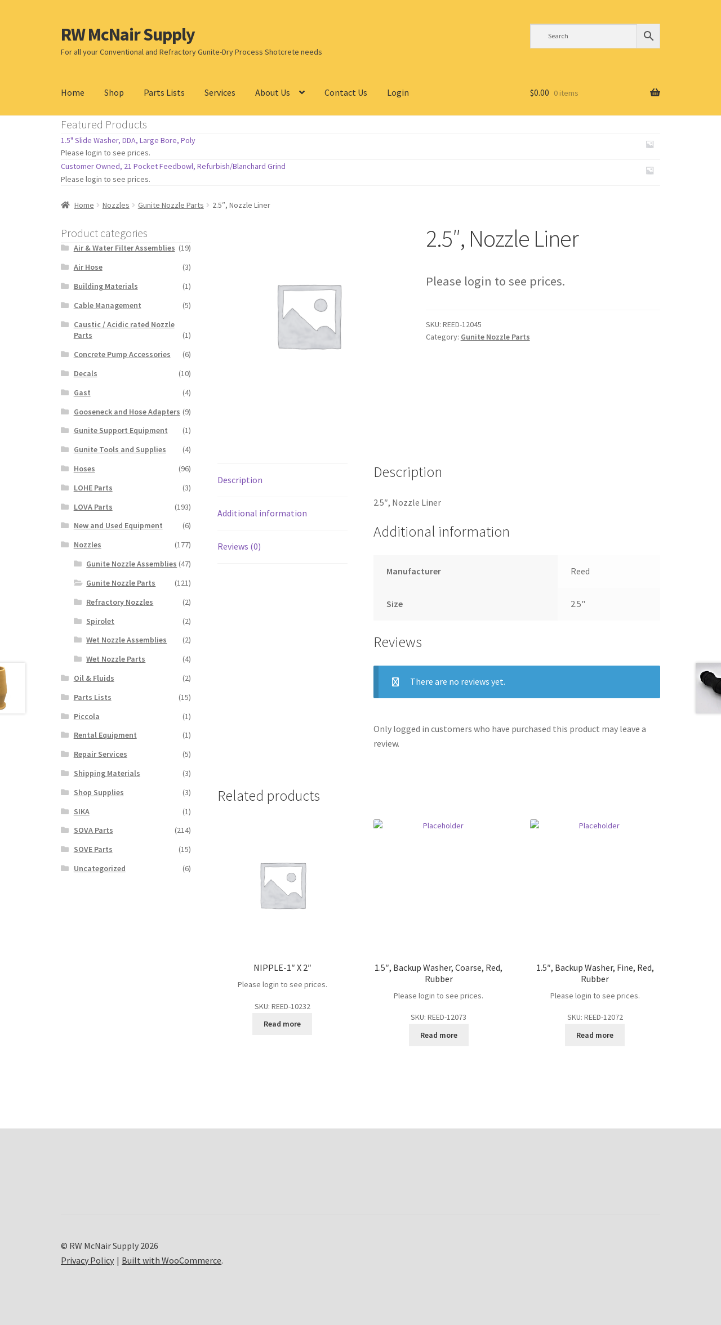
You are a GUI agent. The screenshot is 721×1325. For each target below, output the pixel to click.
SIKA (82, 811)
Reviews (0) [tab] (239, 546)
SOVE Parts (93, 849)
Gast (82, 392)
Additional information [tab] (262, 513)
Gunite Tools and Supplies (120, 449)
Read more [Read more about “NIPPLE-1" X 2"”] (282, 1024)
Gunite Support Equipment (121, 430)
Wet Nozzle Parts (115, 659)
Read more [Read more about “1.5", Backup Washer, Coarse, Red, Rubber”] (438, 1035)
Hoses (84, 468)
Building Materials (106, 286)
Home (72, 92)
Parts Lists (164, 92)
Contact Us (345, 92)
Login (398, 92)
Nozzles (116, 205)
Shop (114, 92)
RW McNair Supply (128, 34)
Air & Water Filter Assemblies (124, 248)
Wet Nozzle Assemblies (126, 640)
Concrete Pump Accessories (122, 354)
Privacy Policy (87, 1260)
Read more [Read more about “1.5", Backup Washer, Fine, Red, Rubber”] (594, 1035)
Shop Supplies (99, 792)
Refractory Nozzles (119, 602)
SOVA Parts (93, 830)
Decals (85, 373)
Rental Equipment (105, 735)
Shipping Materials (107, 773)
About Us (272, 92)
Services (219, 92)
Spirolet (100, 621)
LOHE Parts (93, 488)
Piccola (87, 716)
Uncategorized (100, 868)
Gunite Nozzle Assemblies (131, 564)
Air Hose (88, 267)
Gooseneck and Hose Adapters (127, 412)
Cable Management (107, 305)
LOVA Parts (93, 507)
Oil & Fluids (94, 678)
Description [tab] (239, 479)
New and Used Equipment (118, 525)
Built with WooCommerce (171, 1260)
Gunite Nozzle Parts (171, 205)
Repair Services (100, 754)
